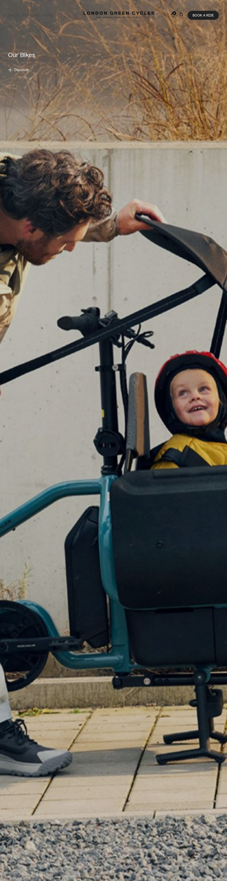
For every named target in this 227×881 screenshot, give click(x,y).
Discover (21, 69)
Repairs (30, 15)
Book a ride (203, 15)
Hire (48, 15)
